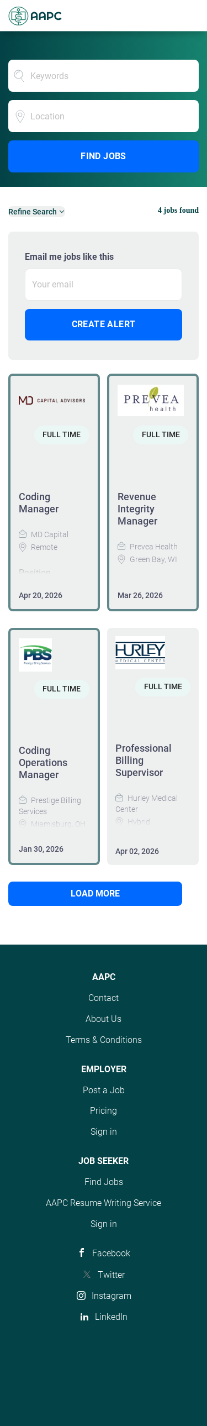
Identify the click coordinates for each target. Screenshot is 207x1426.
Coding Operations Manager (43, 762)
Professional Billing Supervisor (143, 760)
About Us (103, 1019)
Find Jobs (103, 156)
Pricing (103, 1110)
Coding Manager (39, 503)
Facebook (111, 1253)
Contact (103, 998)
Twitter (111, 1275)
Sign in (104, 1131)
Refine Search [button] (32, 211)
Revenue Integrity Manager (137, 509)
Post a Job (104, 1090)
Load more (95, 893)
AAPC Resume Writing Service (103, 1203)
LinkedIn (111, 1317)
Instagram (111, 1296)
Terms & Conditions (104, 1040)
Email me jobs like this (69, 256)
